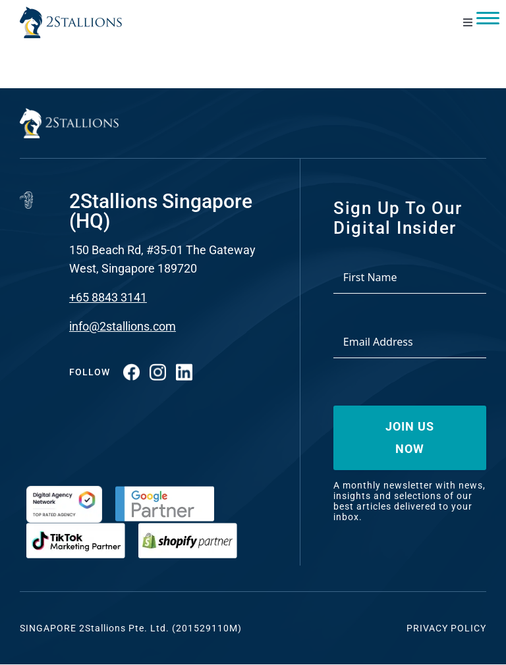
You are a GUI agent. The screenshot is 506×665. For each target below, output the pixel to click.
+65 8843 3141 (108, 297)
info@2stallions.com (122, 326)
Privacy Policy (446, 628)
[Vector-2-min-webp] (71, 12)
